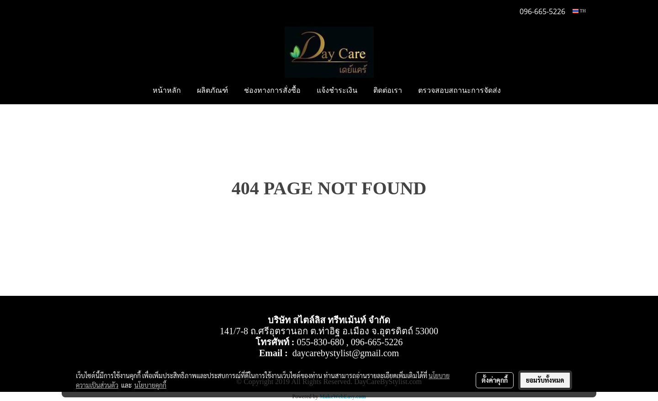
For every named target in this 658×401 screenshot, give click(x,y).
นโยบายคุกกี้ (150, 385)
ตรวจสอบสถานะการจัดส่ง (459, 91)
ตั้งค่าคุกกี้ (495, 380)
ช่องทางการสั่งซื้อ (272, 91)
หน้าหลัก (167, 91)
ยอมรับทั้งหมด (545, 380)
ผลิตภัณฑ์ (212, 91)
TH (579, 10)
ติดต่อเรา (387, 91)
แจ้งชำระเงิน (337, 91)
